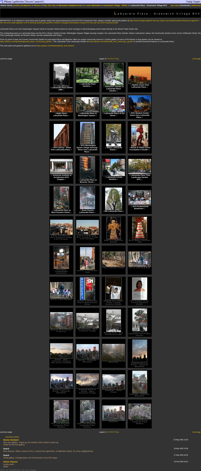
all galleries (26, 5)
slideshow (196, 5)
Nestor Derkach (11, 440)
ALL (117, 59)
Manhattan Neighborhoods (70, 5)
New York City (49, 5)
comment (9, 437)
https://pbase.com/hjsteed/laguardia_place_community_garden (26, 41)
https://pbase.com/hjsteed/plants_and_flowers (55, 46)
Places (37, 5)
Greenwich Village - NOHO (115, 5)
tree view (175, 5)
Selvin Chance (10, 462)
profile (16, 5)
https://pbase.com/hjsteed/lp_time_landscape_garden (111, 41)
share (17, 437)
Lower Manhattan (93, 5)
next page (196, 59)
